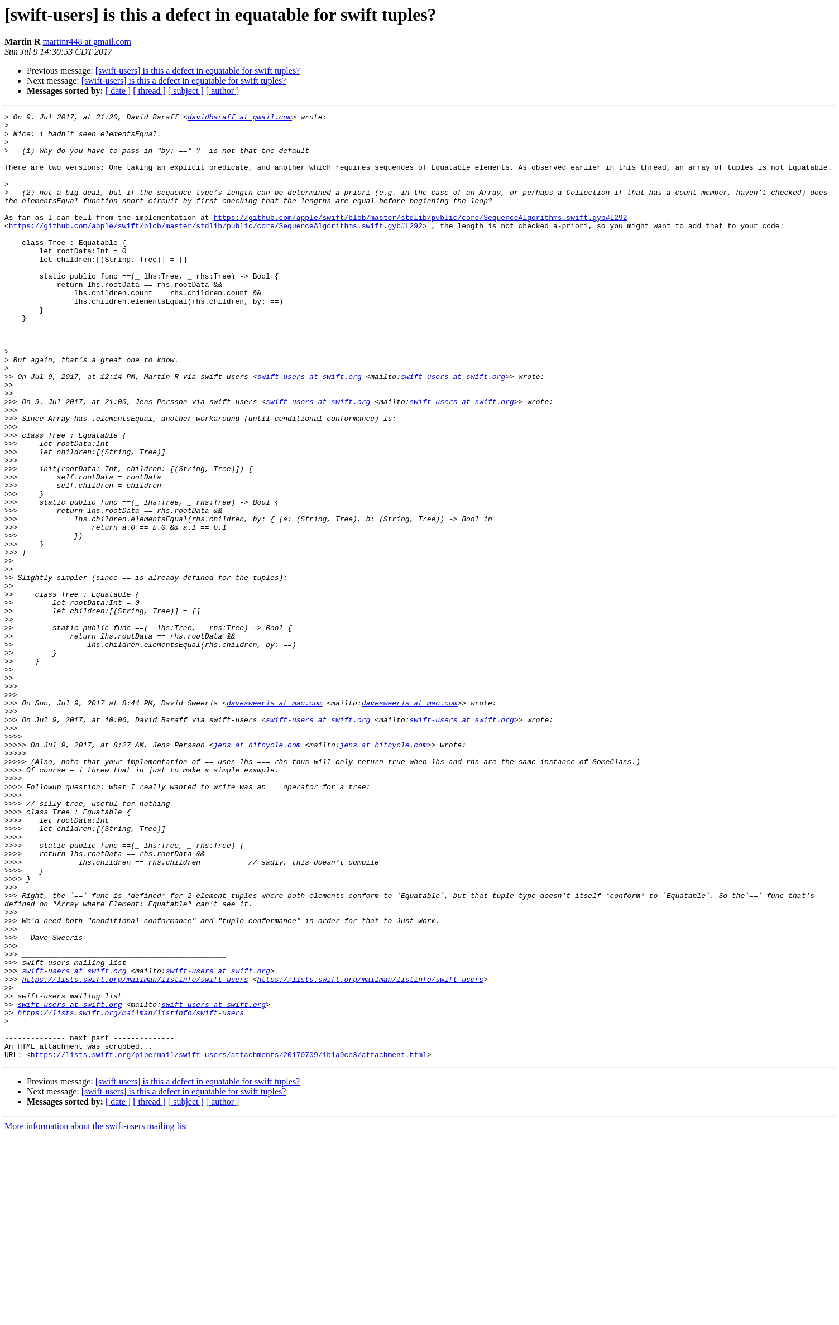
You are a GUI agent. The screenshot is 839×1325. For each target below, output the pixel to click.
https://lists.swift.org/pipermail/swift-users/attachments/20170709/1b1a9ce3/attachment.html (229, 1243)
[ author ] (222, 90)
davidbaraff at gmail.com (240, 118)
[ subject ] (186, 90)
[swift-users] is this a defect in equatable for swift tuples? (197, 70)
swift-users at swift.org (309, 430)
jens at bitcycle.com (256, 872)
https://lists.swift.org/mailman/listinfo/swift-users (135, 1153)
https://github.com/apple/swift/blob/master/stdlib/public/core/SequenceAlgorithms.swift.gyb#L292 (420, 239)
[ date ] (118, 90)
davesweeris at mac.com (275, 822)
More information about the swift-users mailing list (96, 1315)
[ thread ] (149, 90)
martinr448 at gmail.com (86, 41)
